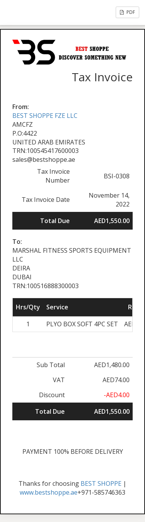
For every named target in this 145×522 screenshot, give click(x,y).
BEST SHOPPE (101, 483)
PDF (127, 12)
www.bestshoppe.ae (49, 492)
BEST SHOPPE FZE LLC (45, 115)
